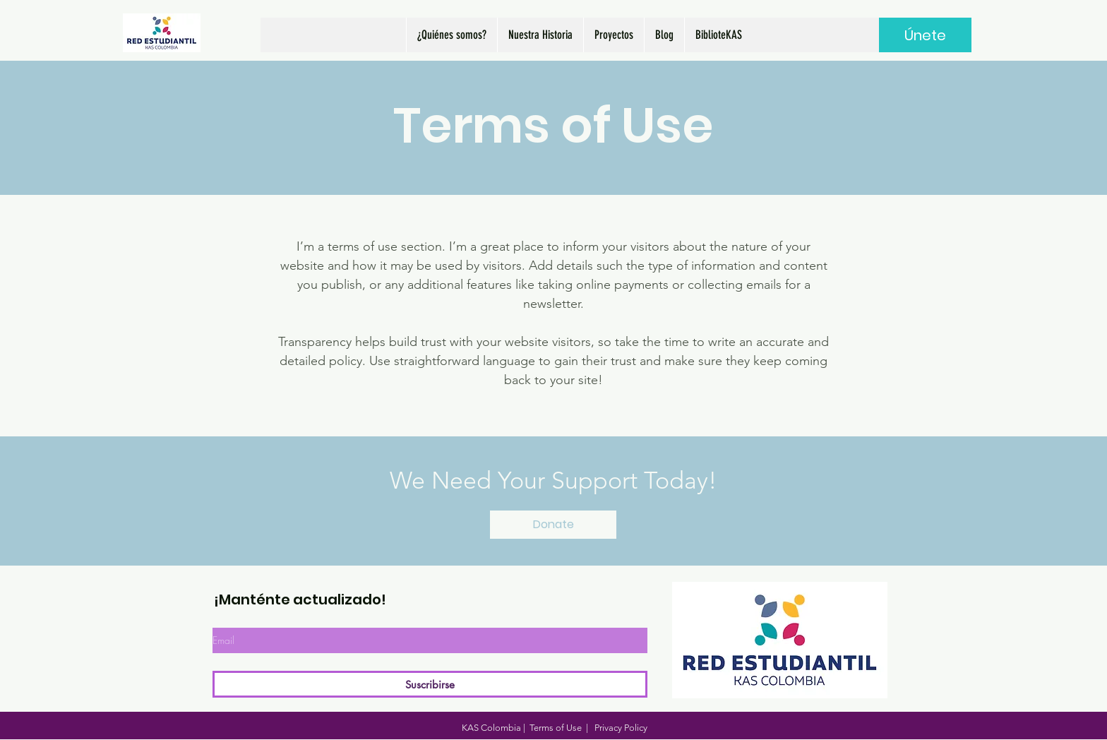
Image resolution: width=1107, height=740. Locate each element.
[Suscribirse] (430, 684)
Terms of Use (555, 727)
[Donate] (553, 525)
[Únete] (925, 35)
